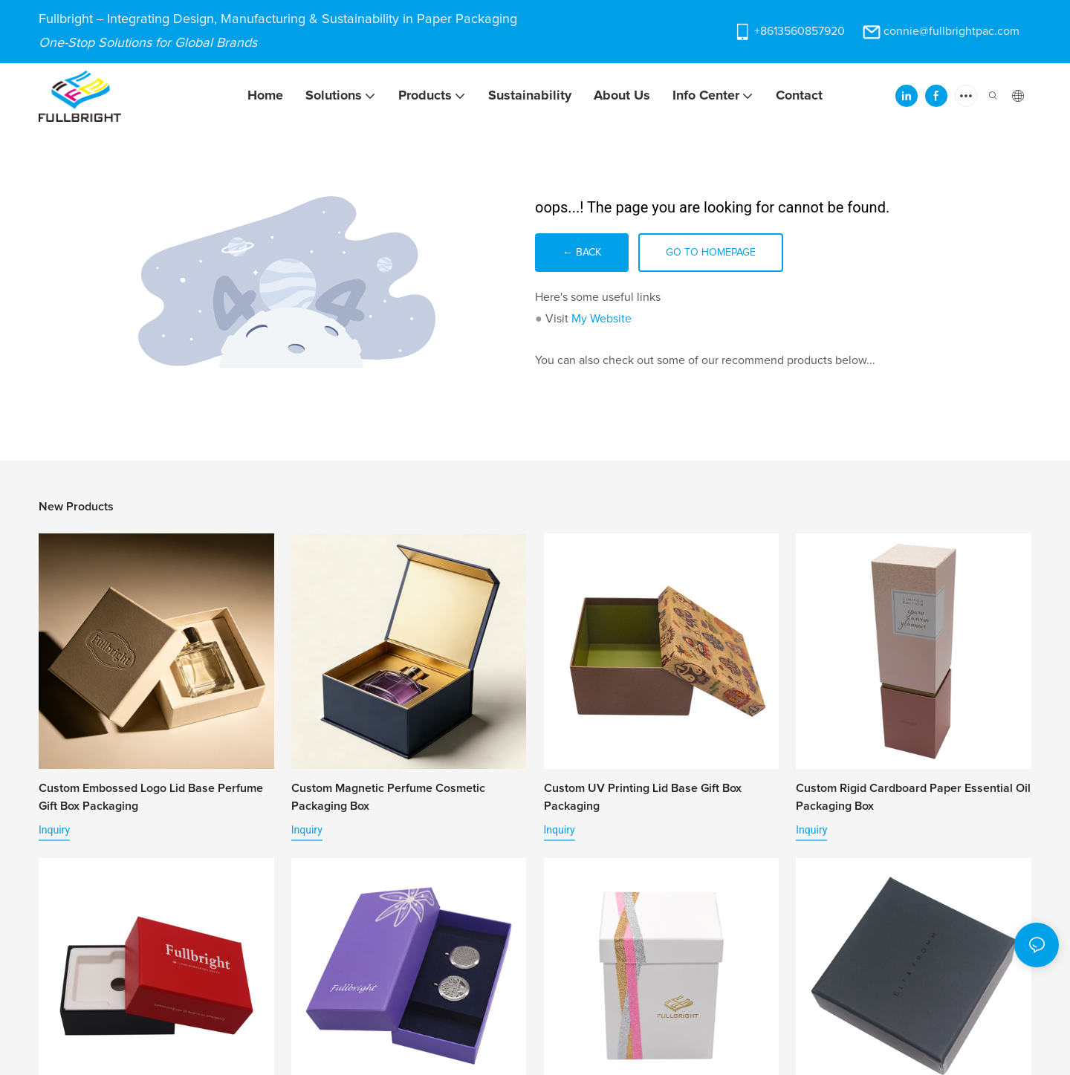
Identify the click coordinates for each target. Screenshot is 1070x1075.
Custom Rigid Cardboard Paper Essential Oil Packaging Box (913, 797)
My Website (601, 319)
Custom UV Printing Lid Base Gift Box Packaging (643, 797)
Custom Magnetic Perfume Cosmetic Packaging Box (388, 797)
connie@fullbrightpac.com (951, 31)
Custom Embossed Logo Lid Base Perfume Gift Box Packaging (151, 797)
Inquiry (54, 830)
